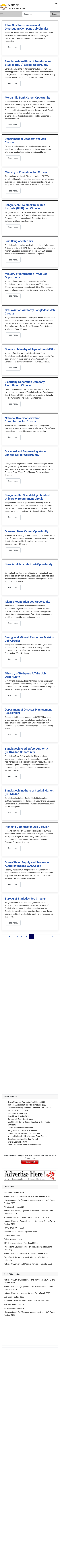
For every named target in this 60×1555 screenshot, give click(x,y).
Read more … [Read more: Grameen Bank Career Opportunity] (13, 550)
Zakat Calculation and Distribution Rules (24, 1145)
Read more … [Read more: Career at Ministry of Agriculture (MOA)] (13, 368)
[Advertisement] (23, 1018)
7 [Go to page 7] (13, 936)
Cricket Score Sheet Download (20, 1128)
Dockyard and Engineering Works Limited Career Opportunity (26, 453)
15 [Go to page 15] (51, 936)
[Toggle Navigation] (1, 14)
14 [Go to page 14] (46, 936)
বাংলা (56, 3)
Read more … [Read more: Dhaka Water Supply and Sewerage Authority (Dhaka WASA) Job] (13, 884)
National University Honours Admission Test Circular (29, 1108)
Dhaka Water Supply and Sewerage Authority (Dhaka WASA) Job (27, 864)
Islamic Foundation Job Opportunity (27, 601)
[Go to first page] (3, 935)
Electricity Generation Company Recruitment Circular (25, 383)
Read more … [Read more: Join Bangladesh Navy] (13, 260)
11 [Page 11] (31, 936)
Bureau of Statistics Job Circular (25, 898)
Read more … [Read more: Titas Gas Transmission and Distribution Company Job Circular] (13, 47)
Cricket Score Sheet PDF (18, 1142)
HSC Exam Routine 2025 (18, 1113)
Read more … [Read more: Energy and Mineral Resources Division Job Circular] (13, 659)
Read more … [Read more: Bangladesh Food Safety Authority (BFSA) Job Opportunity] (13, 776)
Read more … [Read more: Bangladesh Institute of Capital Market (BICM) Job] (13, 812)
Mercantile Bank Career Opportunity (27, 97)
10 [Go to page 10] (26, 936)
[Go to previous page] (6, 935)
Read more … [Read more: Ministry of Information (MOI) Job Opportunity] (13, 296)
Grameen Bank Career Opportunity (26, 531)
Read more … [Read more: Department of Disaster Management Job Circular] (13, 734)
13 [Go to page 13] (41, 936)
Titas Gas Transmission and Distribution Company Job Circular (26, 27)
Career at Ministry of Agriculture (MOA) (30, 349)
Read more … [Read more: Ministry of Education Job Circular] (13, 191)
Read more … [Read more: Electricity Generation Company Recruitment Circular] (13, 404)
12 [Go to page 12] (36, 936)
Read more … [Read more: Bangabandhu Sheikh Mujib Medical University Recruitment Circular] (13, 517)
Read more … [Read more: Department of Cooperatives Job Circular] (13, 158)
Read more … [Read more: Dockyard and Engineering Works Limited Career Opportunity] (13, 481)
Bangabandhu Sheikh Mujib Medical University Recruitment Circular (27, 497)
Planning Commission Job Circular (27, 826)
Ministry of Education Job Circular (26, 172)
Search (55, 14)
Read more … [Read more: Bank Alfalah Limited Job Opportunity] (13, 587)
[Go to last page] (58, 935)
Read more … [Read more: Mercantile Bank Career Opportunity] (13, 125)
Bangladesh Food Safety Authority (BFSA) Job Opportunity (26, 750)
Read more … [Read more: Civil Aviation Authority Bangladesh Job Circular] (13, 335)
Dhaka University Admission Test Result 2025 (26, 1102)
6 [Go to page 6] (9, 936)
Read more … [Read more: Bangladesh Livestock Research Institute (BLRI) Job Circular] (13, 227)
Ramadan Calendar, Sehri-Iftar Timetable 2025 (27, 1105)
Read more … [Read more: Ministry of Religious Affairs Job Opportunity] (13, 695)
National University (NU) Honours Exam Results (27, 1136)
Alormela (13, 5)
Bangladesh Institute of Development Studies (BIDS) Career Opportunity (28, 63)
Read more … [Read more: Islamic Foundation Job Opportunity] (13, 623)
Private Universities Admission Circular (24, 1133)
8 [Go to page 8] (17, 936)
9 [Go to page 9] (21, 936)
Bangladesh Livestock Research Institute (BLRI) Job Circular (25, 206)
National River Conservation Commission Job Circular (22, 419)
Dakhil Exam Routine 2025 (18, 1116)
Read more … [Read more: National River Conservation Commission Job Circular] (13, 437)
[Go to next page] (55, 935)
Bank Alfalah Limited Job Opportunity (28, 564)
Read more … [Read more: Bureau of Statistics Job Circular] (13, 923)
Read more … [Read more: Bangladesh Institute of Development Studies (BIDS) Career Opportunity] (13, 83)
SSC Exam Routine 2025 (18, 1110)
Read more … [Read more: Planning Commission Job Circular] (13, 848)
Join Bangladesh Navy (19, 241)
